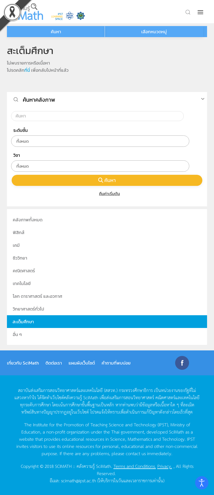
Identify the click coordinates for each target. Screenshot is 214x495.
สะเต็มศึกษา (23, 321)
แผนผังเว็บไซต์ (82, 363)
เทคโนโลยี (22, 283)
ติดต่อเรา (54, 363)
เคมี (16, 245)
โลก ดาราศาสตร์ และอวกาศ (37, 296)
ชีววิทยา (20, 258)
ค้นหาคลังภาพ (39, 100)
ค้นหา (107, 180)
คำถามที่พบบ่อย (116, 363)
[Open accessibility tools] (201, 482)
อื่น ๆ (17, 334)
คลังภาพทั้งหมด (27, 219)
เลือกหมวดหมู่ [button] (154, 31)
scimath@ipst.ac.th (78, 480)
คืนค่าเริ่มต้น (107, 193)
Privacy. (164, 466)
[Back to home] (25, 11)
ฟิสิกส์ (18, 232)
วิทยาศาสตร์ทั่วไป (28, 309)
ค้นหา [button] (56, 31)
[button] (201, 12)
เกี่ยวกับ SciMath (23, 363)
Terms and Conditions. (135, 466)
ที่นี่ (27, 70)
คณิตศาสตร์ (24, 270)
